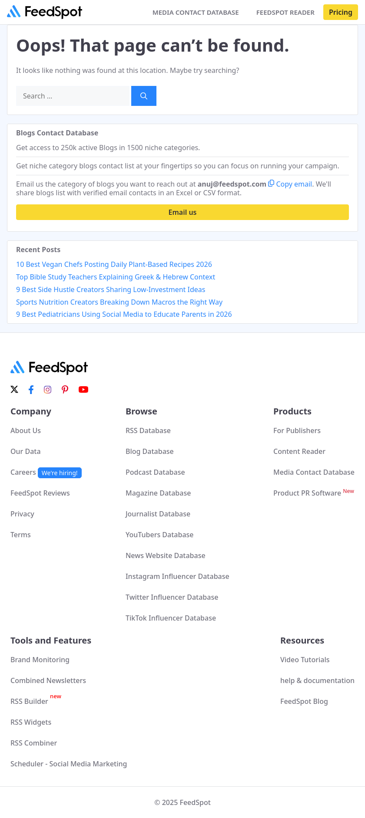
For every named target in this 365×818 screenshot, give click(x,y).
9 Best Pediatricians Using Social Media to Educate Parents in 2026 (124, 314)
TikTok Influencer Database (171, 618)
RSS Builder (35, 701)
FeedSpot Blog (304, 701)
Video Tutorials (305, 659)
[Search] (143, 96)
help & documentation (317, 680)
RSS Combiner (33, 743)
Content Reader (299, 451)
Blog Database (150, 451)
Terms (20, 534)
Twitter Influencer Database (172, 597)
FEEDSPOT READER (285, 12)
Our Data (25, 451)
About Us (25, 430)
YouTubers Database (160, 534)
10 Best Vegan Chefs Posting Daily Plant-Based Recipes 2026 (114, 264)
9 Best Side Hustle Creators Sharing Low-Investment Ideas (110, 289)
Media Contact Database (314, 472)
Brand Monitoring (40, 659)
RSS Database (148, 430)
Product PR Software (313, 493)
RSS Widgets (30, 722)
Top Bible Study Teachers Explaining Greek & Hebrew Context (115, 277)
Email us (183, 212)
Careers (46, 472)
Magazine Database (158, 493)
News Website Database (166, 555)
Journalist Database (158, 514)
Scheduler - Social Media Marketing (68, 764)
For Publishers (297, 430)
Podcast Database (155, 472)
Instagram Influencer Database (177, 576)
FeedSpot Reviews (40, 493)
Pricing (340, 12)
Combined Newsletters (48, 680)
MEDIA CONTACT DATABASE (196, 12)
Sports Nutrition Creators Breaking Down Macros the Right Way (119, 302)
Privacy (22, 514)
